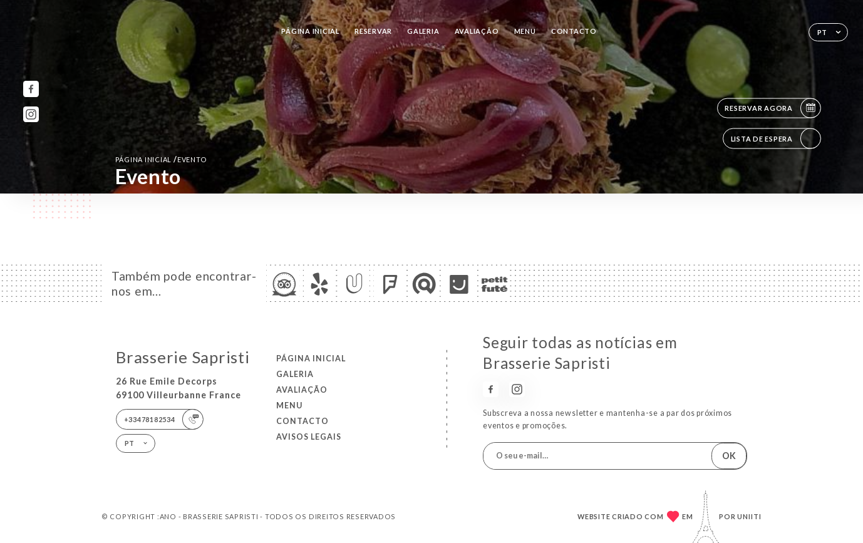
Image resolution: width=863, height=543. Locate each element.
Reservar (373, 31)
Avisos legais (308, 437)
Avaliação (477, 31)
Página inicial (310, 31)
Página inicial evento (161, 159)
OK (729, 455)
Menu (525, 31)
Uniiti (749, 516)
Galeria (423, 31)
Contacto (574, 31)
